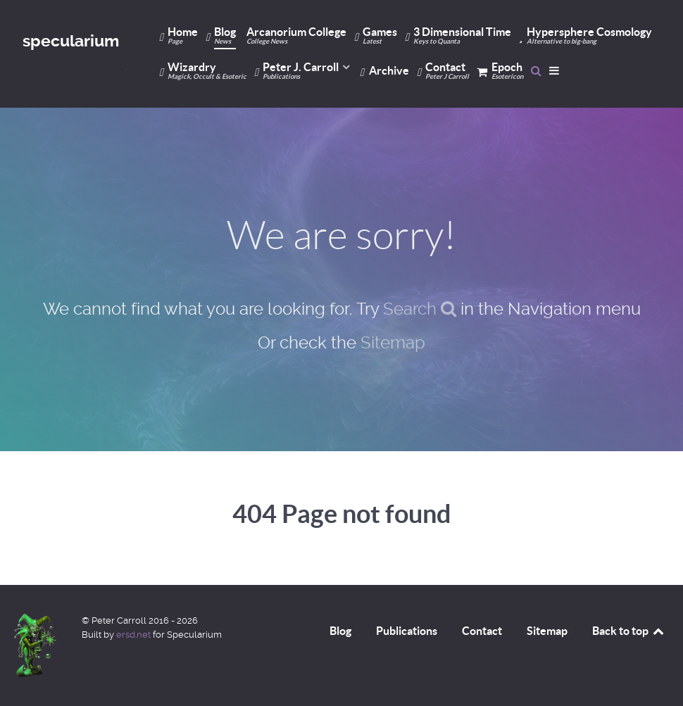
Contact (482, 630)
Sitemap (393, 343)
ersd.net (133, 634)
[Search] (536, 70)
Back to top (628, 630)
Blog (340, 630)
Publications (406, 630)
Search (419, 309)
